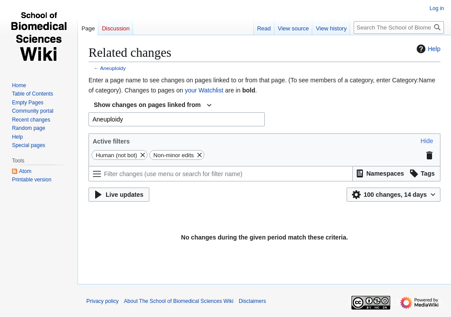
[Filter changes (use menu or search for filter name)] (221, 173)
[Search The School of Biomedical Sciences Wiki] (399, 27)
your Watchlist (204, 90)
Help (427, 48)
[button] (427, 141)
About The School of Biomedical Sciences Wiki (178, 301)
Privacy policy (102, 301)
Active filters (110, 141)
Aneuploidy (113, 68)
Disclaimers (252, 301)
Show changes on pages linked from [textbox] (147, 104)
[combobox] (153, 105)
